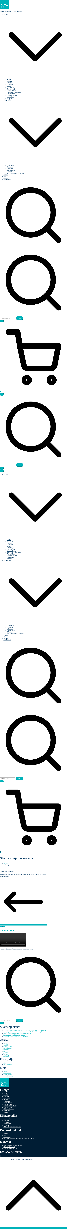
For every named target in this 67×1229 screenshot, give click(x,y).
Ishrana (9, 98)
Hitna (5, 1093)
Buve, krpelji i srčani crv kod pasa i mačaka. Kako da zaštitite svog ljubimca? (25, 1032)
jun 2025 (5, 1045)
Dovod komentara (8, 1074)
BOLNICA (10, 81)
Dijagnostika (7, 560)
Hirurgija (9, 82)
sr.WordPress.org (8, 1076)
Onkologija (10, 87)
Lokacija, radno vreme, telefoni (13, 1145)
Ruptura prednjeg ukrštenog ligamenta (14, 1035)
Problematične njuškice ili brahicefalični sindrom (17, 1033)
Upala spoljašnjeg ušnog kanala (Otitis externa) (16, 1036)
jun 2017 (5, 1054)
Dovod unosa (7, 1073)
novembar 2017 (7, 1049)
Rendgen (10, 167)
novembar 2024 (7, 1048)
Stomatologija (11, 89)
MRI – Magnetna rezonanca (15, 173)
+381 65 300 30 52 (9, 1147)
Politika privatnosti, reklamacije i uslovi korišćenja (18, 1138)
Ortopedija (10, 84)
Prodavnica (6, 1137)
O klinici (5, 175)
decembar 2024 (7, 1046)
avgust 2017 (6, 1051)
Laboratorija (10, 165)
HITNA (9, 79)
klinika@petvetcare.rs (10, 1148)
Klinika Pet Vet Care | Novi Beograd (11, 11)
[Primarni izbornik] (2, 394)
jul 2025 (5, 1043)
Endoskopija (11, 170)
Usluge (5, 474)
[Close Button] (2, 470)
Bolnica (5, 1095)
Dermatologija (11, 90)
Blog (4, 176)
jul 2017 (5, 1053)
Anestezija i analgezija (14, 92)
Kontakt (5, 178)
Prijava (5, 1071)
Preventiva (10, 97)
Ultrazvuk (10, 168)
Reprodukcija (11, 93)
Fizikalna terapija (12, 95)
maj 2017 (6, 1056)
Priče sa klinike (7, 1064)
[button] (35, 78)
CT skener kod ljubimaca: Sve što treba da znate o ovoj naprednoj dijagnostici (25, 1030)
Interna (9, 86)
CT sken (9, 171)
